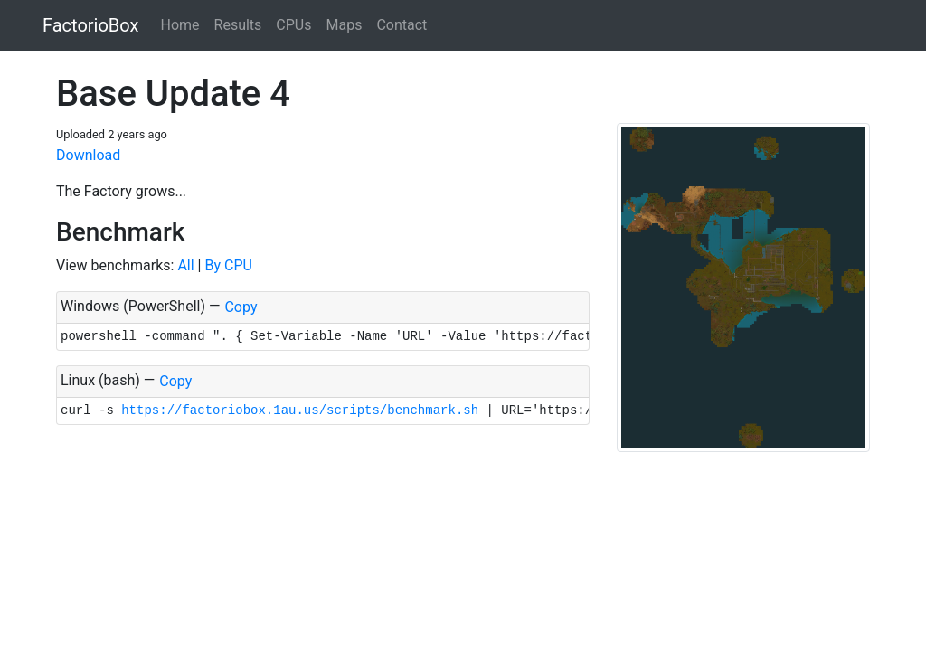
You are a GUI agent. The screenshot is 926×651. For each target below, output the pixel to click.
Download (88, 155)
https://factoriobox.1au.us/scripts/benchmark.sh (299, 410)
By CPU (227, 265)
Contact (401, 24)
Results (238, 24)
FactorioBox (90, 25)
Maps (344, 24)
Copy (240, 307)
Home (179, 24)
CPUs (293, 24)
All (185, 265)
